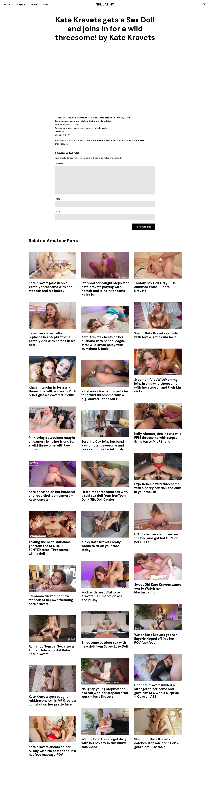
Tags (45, 4)
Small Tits (103, 117)
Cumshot (82, 117)
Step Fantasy (117, 117)
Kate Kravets (101, 128)
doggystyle (80, 121)
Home (7, 4)
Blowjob (72, 117)
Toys (127, 117)
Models (35, 4)
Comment (60, 164)
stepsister (105, 121)
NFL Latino (105, 4)
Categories (21, 4)
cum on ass (67, 121)
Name (58, 199)
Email (58, 212)
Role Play (93, 117)
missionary (93, 121)
